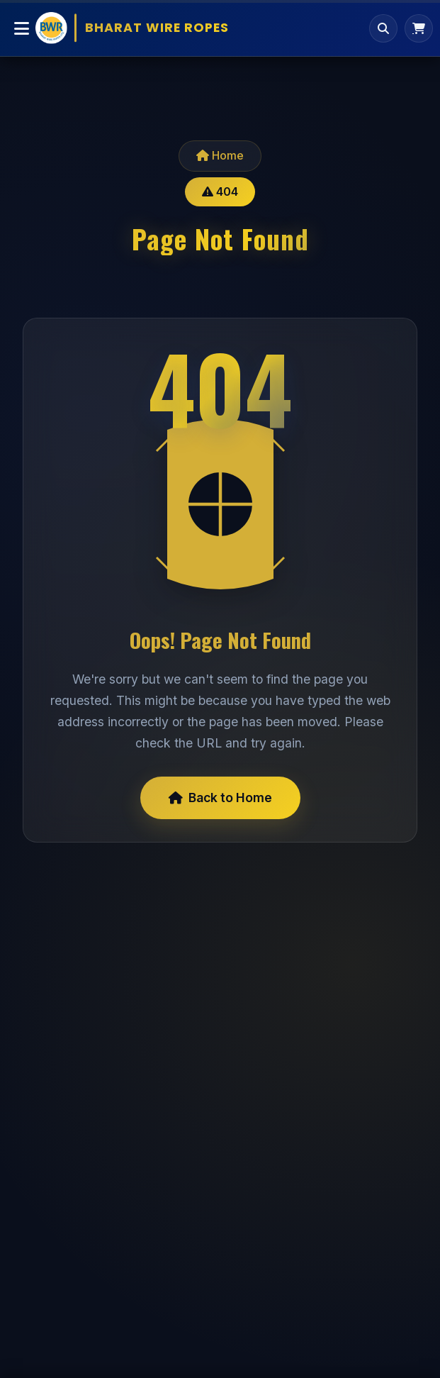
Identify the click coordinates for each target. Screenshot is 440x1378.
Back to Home (220, 797)
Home (220, 155)
